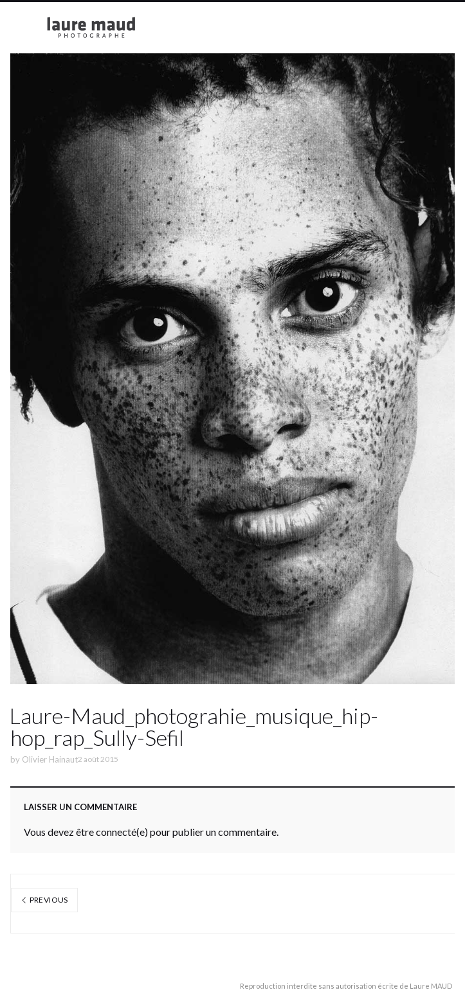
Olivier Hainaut (50, 759)
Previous (44, 900)
